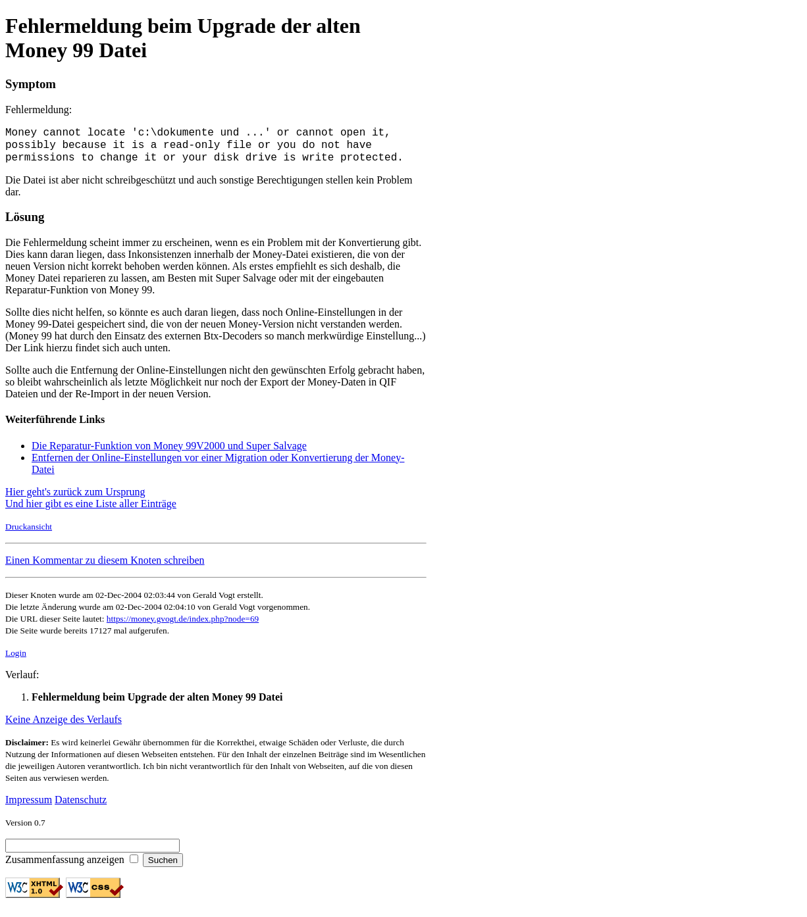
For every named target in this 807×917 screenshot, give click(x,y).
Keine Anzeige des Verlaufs (63, 725)
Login (15, 659)
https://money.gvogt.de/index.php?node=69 (183, 625)
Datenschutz (81, 805)
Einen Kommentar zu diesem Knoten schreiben (105, 566)
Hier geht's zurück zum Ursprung (75, 497)
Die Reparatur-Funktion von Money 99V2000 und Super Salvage (169, 451)
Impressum (28, 805)
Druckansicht (28, 532)
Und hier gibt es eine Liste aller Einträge (90, 509)
